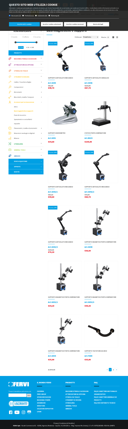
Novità (28, 172)
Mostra (103, 37)
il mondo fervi (44, 382)
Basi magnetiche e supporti (23, 111)
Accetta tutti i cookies (24, 24)
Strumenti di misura (21, 77)
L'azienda (40, 391)
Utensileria (18, 144)
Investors (41, 406)
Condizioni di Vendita (67, 423)
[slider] (15, 42)
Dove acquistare (28, 161)
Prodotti (28, 53)
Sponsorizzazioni (44, 397)
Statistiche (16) (42, 16)
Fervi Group (41, 394)
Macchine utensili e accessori (25, 59)
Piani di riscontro (20, 115)
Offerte (28, 167)
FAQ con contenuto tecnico (104, 403)
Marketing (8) (55, 16)
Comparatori (18, 87)
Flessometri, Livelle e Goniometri (25, 128)
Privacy (56, 423)
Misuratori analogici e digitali (24, 133)
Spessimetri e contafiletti (23, 119)
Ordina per (78, 37)
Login (39, 412)
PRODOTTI (70, 382)
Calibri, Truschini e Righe (22, 82)
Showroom (41, 403)
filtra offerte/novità (28, 31)
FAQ (96, 382)
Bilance (16, 138)
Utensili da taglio (21, 71)
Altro (16, 107)
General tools (19, 150)
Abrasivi (17, 156)
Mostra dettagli (98, 24)
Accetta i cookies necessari (75, 24)
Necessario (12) (16, 16)
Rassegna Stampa (43, 400)
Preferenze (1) (29, 16)
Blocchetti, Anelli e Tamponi (24, 97)
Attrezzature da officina (24, 65)
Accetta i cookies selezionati (52, 24)
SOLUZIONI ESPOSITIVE (45, 409)
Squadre (17, 124)
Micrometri (18, 92)
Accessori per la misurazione (24, 102)
